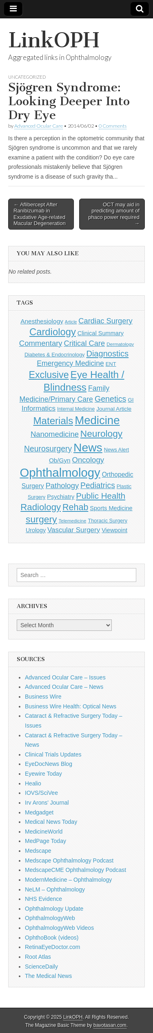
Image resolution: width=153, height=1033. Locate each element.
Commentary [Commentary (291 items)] (40, 343)
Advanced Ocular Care (38, 126)
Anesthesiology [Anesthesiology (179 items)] (41, 321)
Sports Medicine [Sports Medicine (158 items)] (111, 508)
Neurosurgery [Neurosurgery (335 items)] (48, 448)
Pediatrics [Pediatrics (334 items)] (97, 485)
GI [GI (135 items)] (130, 400)
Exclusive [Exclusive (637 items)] (49, 374)
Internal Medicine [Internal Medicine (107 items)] (76, 409)
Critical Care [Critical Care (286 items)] (84, 343)
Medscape (38, 850)
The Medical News (48, 976)
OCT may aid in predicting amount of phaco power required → (114, 214)
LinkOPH (53, 40)
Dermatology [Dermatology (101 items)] (120, 344)
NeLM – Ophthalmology (55, 889)
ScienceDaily (41, 966)
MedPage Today (45, 841)
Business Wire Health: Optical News (70, 706)
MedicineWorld (43, 831)
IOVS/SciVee (41, 793)
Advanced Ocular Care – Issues (65, 677)
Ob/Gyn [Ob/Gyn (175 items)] (60, 460)
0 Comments (112, 126)
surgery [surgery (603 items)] (41, 519)
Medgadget (39, 812)
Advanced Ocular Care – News (64, 687)
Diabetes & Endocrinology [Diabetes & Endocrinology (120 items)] (54, 355)
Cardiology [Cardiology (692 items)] (52, 331)
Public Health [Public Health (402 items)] (100, 495)
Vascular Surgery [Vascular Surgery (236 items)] (73, 530)
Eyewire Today (43, 773)
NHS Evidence (43, 899)
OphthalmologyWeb (50, 918)
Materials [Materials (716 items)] (53, 420)
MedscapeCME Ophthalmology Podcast (75, 870)
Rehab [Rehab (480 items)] (75, 507)
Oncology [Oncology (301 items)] (88, 460)
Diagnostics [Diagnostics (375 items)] (107, 353)
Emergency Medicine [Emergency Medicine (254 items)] (70, 363)
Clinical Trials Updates (53, 754)
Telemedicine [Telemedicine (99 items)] (72, 520)
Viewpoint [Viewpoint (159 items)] (114, 530)
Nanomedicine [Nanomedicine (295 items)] (55, 434)
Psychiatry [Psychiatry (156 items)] (60, 496)
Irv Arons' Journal (47, 802)
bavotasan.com (109, 1025)
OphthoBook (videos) (52, 937)
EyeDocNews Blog (48, 764)
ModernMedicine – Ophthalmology (68, 879)
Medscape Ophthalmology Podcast (69, 860)
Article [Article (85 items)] (71, 321)
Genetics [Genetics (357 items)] (110, 398)
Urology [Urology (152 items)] (36, 530)
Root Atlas (38, 956)
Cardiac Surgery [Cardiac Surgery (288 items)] (105, 320)
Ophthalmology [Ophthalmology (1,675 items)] (60, 472)
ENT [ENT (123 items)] (111, 364)
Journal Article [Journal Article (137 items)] (113, 409)
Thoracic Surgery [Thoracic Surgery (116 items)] (107, 521)
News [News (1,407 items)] (87, 447)
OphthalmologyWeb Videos (59, 928)
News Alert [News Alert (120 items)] (116, 450)
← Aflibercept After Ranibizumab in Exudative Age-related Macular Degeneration (39, 214)
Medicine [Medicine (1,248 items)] (97, 420)
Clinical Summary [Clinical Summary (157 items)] (101, 333)
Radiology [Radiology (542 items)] (40, 507)
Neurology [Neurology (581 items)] (101, 433)
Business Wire (43, 696)
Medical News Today (51, 821)
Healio (33, 783)
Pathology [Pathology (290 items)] (62, 485)
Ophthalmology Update (54, 908)
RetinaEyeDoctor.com (52, 947)
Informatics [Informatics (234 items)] (38, 408)
